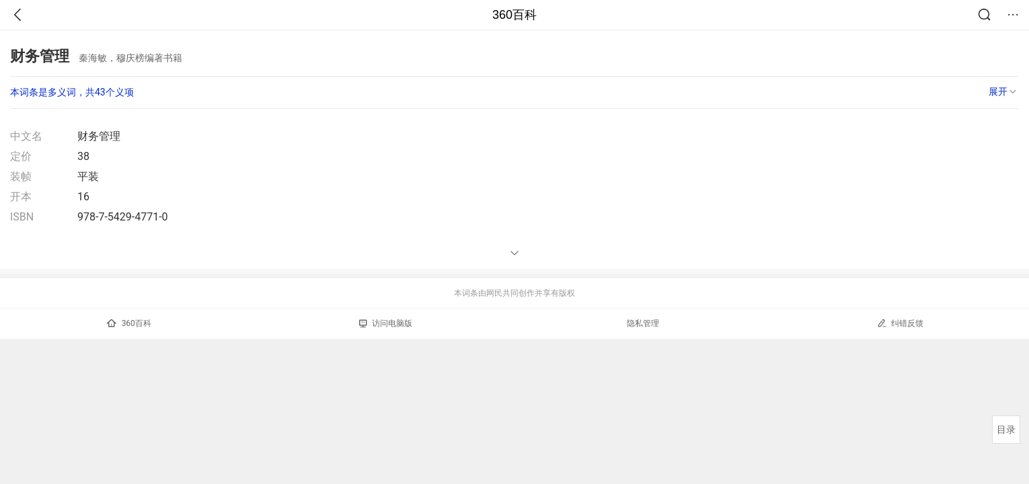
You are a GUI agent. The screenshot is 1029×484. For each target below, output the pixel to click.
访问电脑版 (385, 323)
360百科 (514, 15)
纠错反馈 (900, 323)
